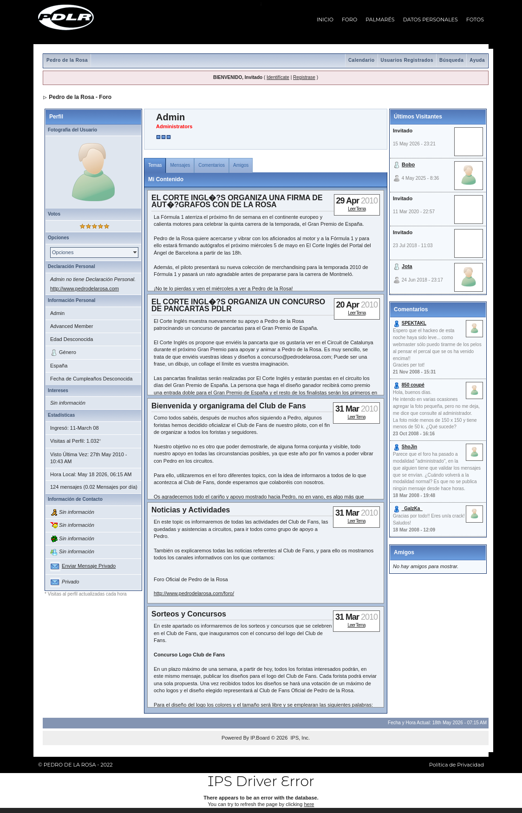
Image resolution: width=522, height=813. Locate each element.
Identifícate (278, 77)
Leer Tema (356, 208)
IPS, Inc (299, 738)
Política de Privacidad (456, 764)
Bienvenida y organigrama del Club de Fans (228, 406)
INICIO (325, 19)
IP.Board (259, 738)
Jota (407, 266)
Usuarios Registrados (407, 60)
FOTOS (475, 19)
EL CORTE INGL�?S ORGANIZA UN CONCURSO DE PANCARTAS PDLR (238, 305)
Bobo (408, 164)
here (309, 804)
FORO (349, 19)
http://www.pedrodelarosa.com (84, 288)
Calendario (361, 60)
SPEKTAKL (414, 323)
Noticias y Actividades (190, 510)
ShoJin (409, 446)
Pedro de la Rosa (67, 60)
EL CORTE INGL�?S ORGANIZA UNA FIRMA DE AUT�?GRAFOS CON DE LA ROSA (237, 201)
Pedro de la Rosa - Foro (80, 97)
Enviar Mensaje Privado (89, 566)
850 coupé (413, 384)
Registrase (304, 77)
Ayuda (477, 60)
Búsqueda (451, 60)
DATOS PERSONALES (430, 19)
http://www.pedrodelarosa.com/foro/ (194, 593)
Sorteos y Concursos (188, 614)
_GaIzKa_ (412, 508)
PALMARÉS (379, 19)
